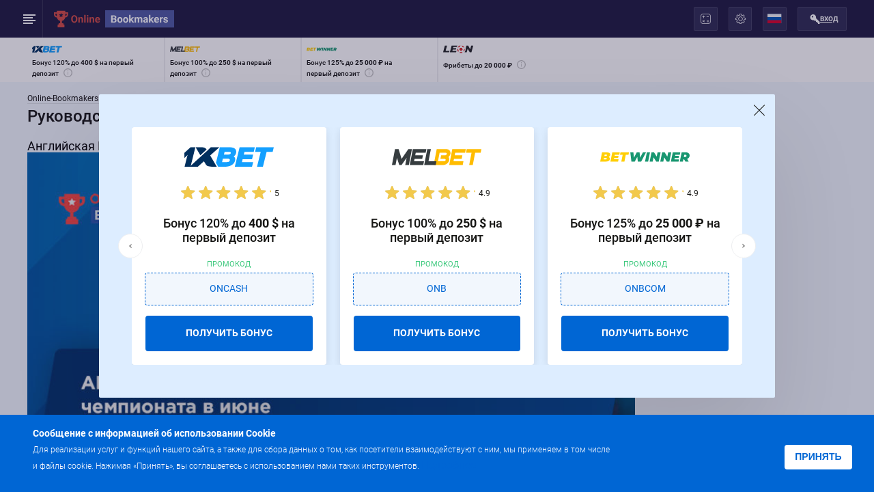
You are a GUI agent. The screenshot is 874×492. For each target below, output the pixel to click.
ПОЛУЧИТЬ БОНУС (229, 332)
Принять (818, 456)
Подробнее (448, 465)
